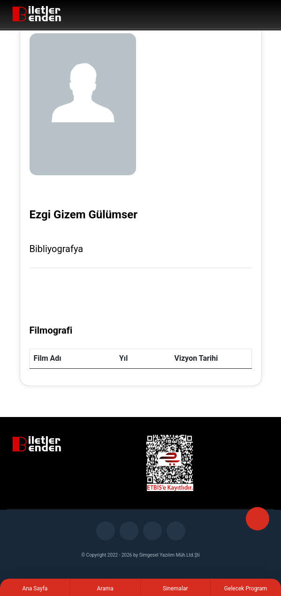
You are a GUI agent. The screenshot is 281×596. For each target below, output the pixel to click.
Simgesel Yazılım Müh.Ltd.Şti (169, 555)
